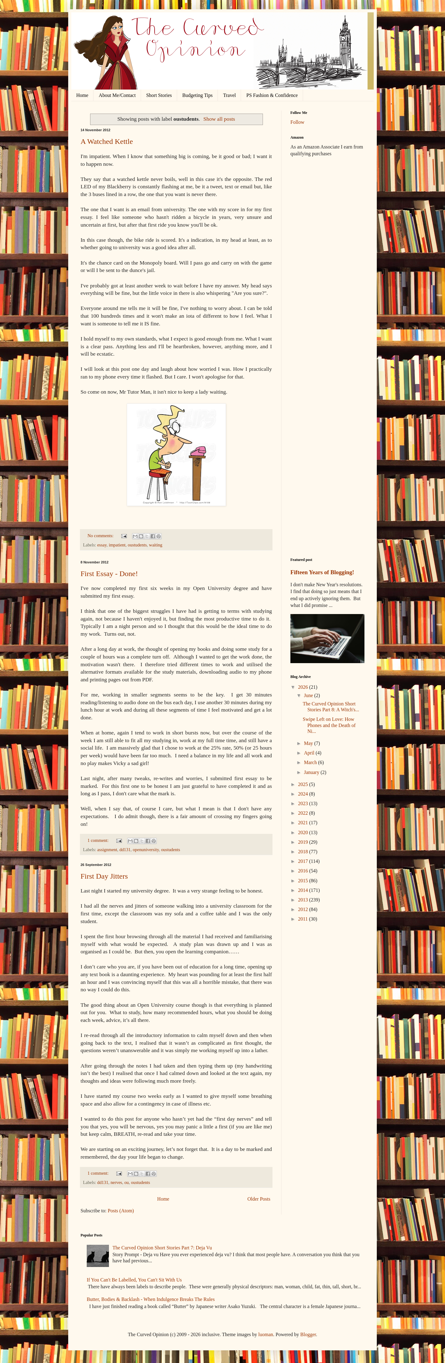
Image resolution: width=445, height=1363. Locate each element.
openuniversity (146, 849)
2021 (303, 822)
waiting (155, 544)
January (312, 772)
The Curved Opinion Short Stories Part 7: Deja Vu (162, 1247)
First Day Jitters (104, 876)
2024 (303, 793)
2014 (303, 890)
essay (101, 544)
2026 (303, 687)
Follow (297, 122)
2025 (303, 784)
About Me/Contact (117, 95)
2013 (303, 899)
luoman (265, 1334)
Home (82, 95)
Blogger (308, 1334)
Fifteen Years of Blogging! (322, 572)
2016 (303, 870)
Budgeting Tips (197, 95)
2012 (303, 909)
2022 (303, 813)
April (310, 752)
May (309, 743)
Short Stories (159, 95)
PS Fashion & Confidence (272, 95)
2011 (303, 919)
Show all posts (219, 119)
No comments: (100, 535)
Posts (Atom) (121, 1210)
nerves (116, 1182)
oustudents (137, 544)
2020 (303, 832)
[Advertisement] (327, 259)
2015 (303, 880)
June (309, 695)
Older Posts (258, 1199)
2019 (303, 842)
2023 (303, 803)
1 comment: (98, 840)
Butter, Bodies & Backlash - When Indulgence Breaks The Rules (151, 1299)
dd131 (125, 849)
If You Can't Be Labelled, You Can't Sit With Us (134, 1279)
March (311, 762)
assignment (107, 849)
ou (126, 1182)
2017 (303, 861)
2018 (303, 851)
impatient (117, 544)
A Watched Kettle (107, 141)
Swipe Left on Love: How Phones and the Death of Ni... (329, 725)
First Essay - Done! (109, 574)
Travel (229, 95)
